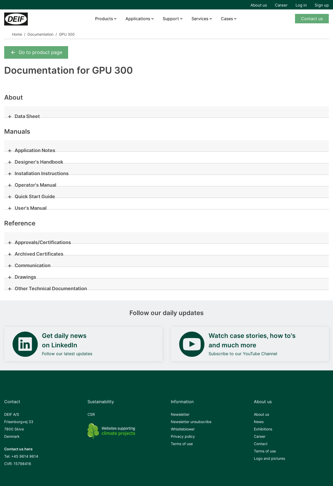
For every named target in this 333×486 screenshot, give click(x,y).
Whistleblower (183, 429)
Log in (301, 5)
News (259, 421)
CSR (91, 414)
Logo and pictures (269, 458)
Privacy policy (183, 436)
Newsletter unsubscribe (191, 421)
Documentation (40, 34)
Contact (261, 443)
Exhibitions (263, 429)
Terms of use (182, 443)
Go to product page (36, 52)
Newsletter (180, 414)
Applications (137, 18)
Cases (227, 18)
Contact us (312, 18)
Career (281, 5)
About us (258, 5)
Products (104, 18)
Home (17, 34)
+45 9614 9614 (24, 456)
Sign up (322, 5)
